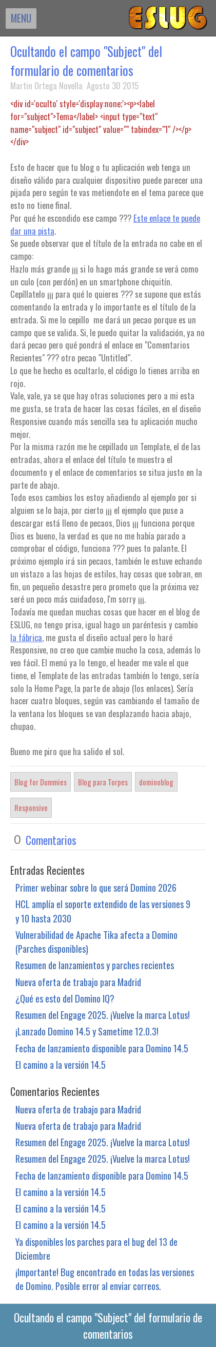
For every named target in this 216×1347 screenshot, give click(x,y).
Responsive (31, 807)
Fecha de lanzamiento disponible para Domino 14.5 (101, 1048)
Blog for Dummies (40, 781)
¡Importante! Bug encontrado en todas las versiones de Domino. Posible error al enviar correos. (104, 1279)
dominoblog (156, 781)
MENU (21, 18)
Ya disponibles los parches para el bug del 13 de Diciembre (96, 1248)
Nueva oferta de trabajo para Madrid (78, 982)
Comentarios (51, 840)
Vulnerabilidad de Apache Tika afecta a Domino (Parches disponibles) (96, 941)
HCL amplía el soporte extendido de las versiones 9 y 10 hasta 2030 (102, 911)
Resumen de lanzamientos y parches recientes (94, 965)
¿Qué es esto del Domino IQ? (64, 998)
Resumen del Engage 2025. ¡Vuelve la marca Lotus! (102, 1015)
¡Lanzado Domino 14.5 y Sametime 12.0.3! (87, 1031)
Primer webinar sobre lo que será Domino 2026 (95, 887)
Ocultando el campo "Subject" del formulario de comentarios (86, 61)
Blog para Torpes (103, 781)
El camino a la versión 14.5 (60, 1064)
